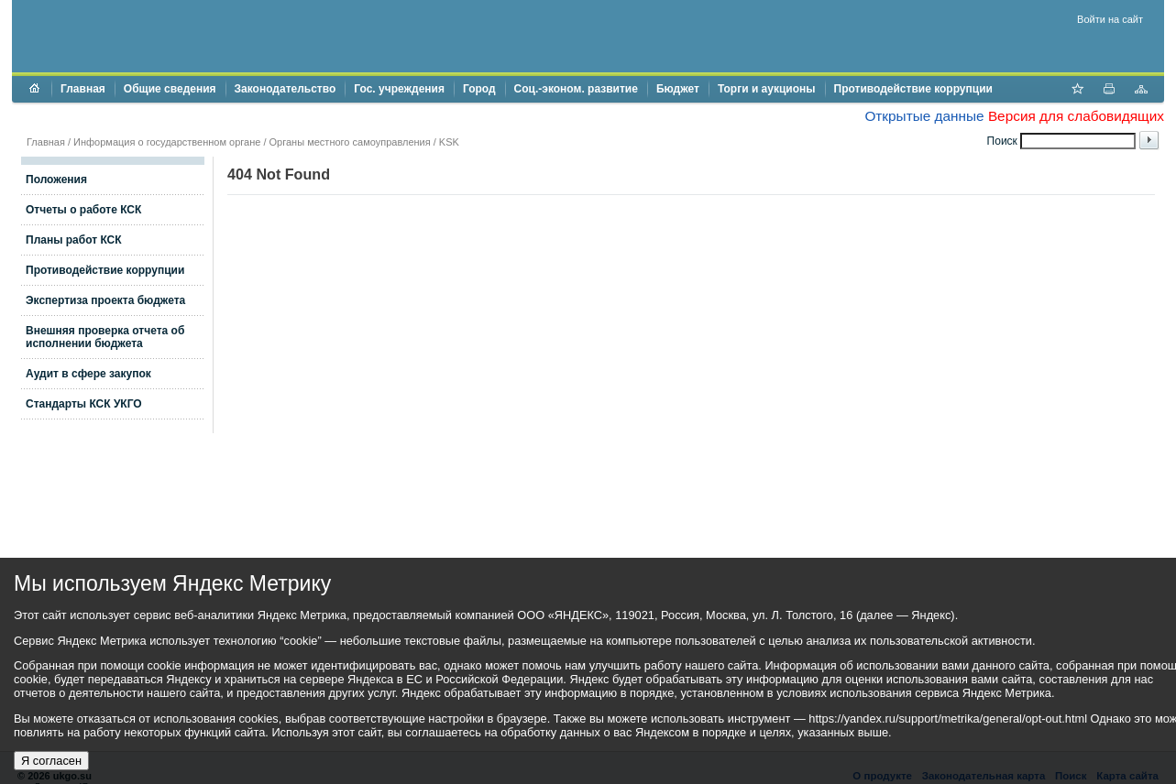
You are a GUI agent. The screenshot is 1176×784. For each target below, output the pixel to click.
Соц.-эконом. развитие (576, 88)
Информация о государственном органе (166, 141)
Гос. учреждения (399, 88)
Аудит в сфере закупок (88, 373)
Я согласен (51, 761)
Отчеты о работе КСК (83, 209)
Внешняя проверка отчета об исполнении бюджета (105, 337)
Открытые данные (924, 116)
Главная (82, 88)
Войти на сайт (1110, 19)
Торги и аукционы (767, 88)
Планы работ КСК (74, 240)
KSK (449, 141)
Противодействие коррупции (913, 88)
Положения (56, 179)
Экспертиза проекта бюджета (105, 300)
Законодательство (285, 88)
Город (479, 88)
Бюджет (677, 88)
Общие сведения (170, 88)
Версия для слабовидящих (1076, 116)
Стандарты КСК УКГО (84, 403)
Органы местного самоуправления (350, 141)
